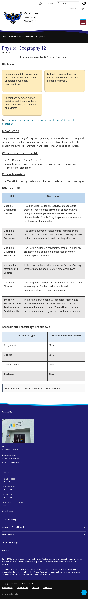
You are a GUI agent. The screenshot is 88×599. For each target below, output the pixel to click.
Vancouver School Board (43, 527)
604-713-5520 (15, 458)
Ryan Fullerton (9, 478)
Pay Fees (49, 3)
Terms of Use (22, 587)
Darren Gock (8, 494)
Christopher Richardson (13, 502)
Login (83, 8)
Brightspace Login (43, 542)
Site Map (35, 587)
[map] (39, 4)
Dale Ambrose (8, 486)
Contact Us (47, 587)
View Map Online (11, 455)
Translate (73, 8)
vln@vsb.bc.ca (15, 462)
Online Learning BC (43, 519)
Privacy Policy (7, 587)
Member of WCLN (43, 534)
